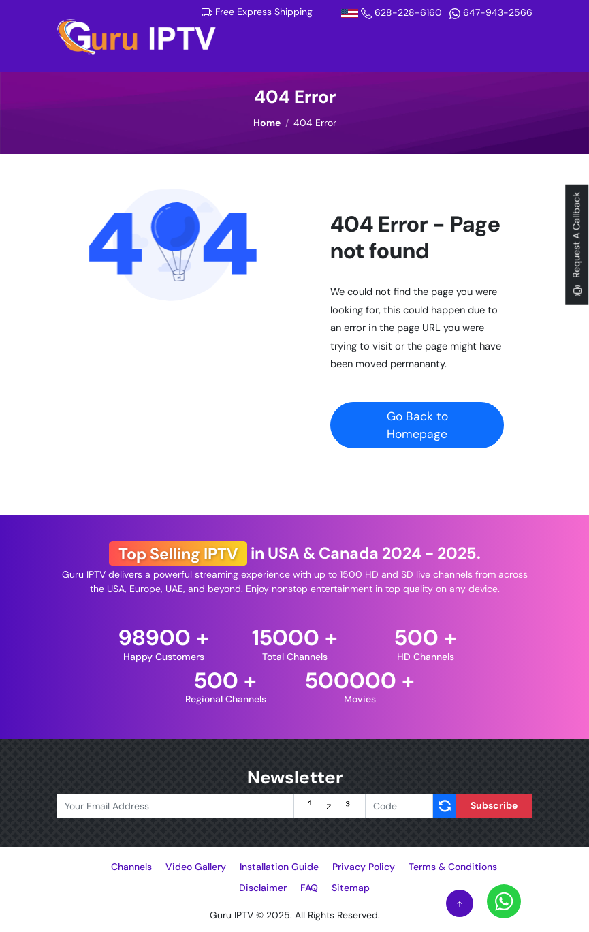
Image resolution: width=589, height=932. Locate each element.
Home (267, 123)
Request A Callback (577, 244)
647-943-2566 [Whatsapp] (490, 12)
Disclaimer (263, 888)
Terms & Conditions (453, 866)
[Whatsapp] (504, 901)
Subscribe (494, 805)
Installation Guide (279, 866)
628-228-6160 (393, 12)
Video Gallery (195, 866)
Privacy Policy (363, 866)
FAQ (309, 888)
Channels (131, 866)
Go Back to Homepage (417, 425)
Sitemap (351, 888)
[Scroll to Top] (459, 903)
